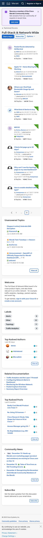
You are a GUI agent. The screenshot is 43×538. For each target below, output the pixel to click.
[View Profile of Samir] (31, 156)
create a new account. (13, 301)
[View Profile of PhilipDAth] (19, 136)
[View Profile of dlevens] (18, 94)
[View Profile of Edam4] (18, 72)
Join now (14, 22)
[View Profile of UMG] (17, 112)
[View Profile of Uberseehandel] (27, 76)
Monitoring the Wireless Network (19, 384)
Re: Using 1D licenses (15, 412)
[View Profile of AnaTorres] (13, 245)
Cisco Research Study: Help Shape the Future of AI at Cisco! (18, 419)
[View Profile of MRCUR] (25, 99)
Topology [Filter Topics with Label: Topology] (9, 324)
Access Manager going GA (17, 426)
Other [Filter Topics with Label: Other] (8, 320)
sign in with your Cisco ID (26, 299)
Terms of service (14, 524)
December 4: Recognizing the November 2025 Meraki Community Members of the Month (22, 472)
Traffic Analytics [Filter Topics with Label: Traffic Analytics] (12, 328)
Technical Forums (10, 28)
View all (34, 270)
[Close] (41, 529)
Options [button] (30, 36)
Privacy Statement (9, 535)
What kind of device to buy (24, 109)
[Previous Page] (12, 213)
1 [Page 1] (16, 213)
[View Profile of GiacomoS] (13, 231)
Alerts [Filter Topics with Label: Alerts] (8, 316)
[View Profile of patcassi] (12, 260)
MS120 (17, 127)
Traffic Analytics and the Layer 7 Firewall (22, 378)
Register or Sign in (34, 3)
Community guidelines (9, 521)
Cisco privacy (23, 521)
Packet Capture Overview (16, 387)
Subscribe (20, 36)
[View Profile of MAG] (17, 52)
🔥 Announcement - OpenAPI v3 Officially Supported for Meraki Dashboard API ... (19, 255)
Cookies (4, 524)
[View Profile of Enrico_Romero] (21, 130)
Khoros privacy (35, 521)
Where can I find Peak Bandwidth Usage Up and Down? (24, 89)
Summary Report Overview (16, 389)
